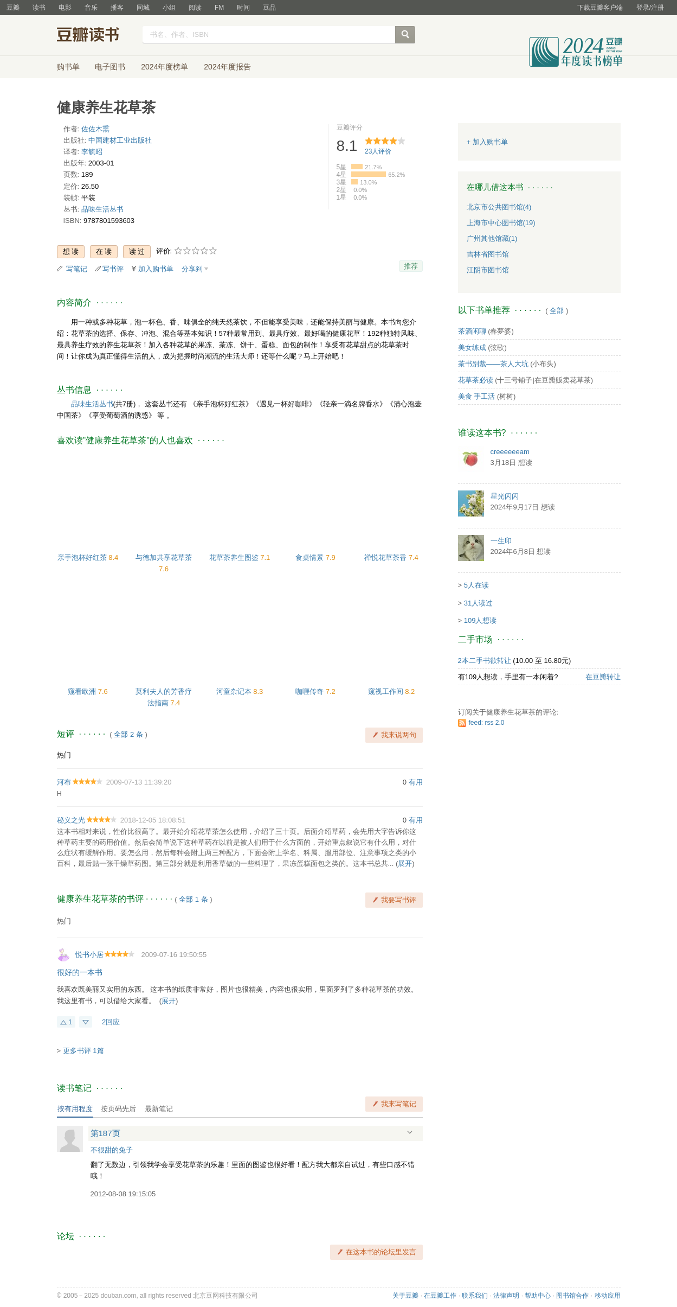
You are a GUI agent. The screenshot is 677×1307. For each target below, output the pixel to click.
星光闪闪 (505, 496)
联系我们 (475, 1295)
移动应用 (608, 1295)
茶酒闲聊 (472, 331)
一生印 (501, 541)
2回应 (111, 1022)
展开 (405, 863)
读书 (39, 7)
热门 (64, 755)
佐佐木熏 (95, 129)
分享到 (192, 269)
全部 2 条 (128, 734)
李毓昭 (91, 152)
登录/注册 (650, 7)
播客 (117, 7)
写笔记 (76, 269)
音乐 (91, 7)
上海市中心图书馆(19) (501, 223)
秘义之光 (71, 820)
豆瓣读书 (96, 36)
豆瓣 (13, 7)
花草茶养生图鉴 (235, 557)
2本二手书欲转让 (484, 660)
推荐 (411, 266)
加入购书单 (155, 269)
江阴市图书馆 (488, 270)
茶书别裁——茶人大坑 (493, 364)
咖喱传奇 (310, 691)
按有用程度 (75, 1109)
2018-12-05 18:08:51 (153, 820)
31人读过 (478, 603)
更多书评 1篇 (83, 1051)
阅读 (195, 7)
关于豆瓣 (405, 1295)
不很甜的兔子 (112, 1150)
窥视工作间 (386, 691)
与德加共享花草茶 (164, 557)
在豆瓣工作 (440, 1295)
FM (219, 7)
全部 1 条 (193, 899)
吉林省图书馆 (488, 254)
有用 (416, 782)
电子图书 (110, 66)
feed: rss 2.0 (487, 722)
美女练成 (472, 347)
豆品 (269, 7)
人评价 (378, 151)
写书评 (113, 269)
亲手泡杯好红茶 (83, 557)
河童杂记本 (235, 691)
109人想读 (480, 620)
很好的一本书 (79, 972)
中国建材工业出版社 (120, 140)
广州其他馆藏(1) (492, 238)
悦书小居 (89, 955)
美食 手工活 (476, 396)
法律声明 (506, 1295)
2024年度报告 (227, 66)
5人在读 (476, 585)
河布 (64, 782)
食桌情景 (310, 557)
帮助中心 (538, 1295)
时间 (243, 7)
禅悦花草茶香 (386, 557)
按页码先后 (118, 1109)
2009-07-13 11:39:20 (139, 782)
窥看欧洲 (83, 691)
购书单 (68, 66)
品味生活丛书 (102, 209)
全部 (557, 311)
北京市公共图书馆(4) (499, 207)
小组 (169, 7)
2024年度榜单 (164, 66)
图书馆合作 (572, 1295)
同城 (143, 7)
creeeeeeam (510, 452)
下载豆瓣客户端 (600, 7)
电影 (65, 7)
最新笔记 (159, 1109)
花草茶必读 (475, 380)
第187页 (105, 1133)
